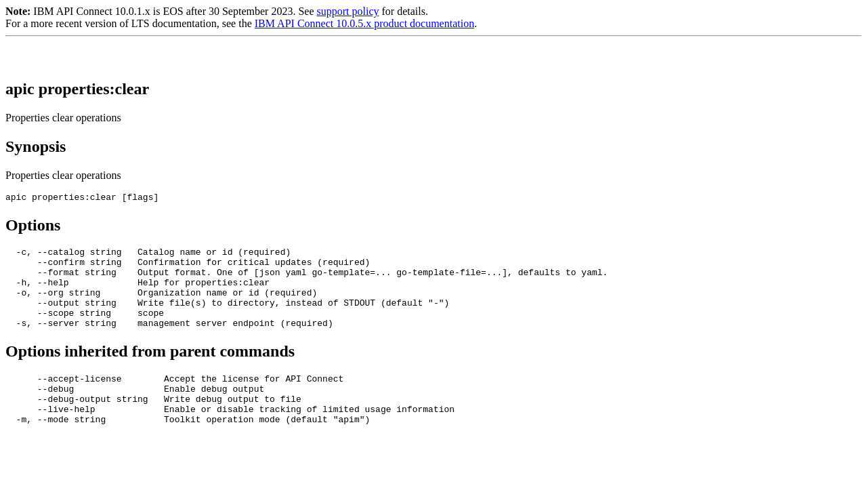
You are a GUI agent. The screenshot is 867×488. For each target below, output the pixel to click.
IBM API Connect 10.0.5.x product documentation (364, 23)
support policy (347, 11)
